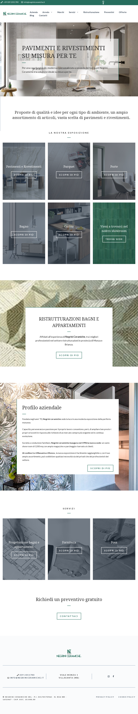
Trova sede (114, 239)
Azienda (34, 12)
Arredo (48, 12)
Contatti (43, 15)
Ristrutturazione (91, 12)
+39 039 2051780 (11, 2)
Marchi (60, 12)
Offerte (123, 12)
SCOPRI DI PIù (69, 355)
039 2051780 (27, 675)
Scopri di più (24, 174)
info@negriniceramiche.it (34, 2)
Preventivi (109, 12)
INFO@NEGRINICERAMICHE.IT (27, 678)
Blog (32, 15)
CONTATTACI (69, 616)
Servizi (75, 12)
